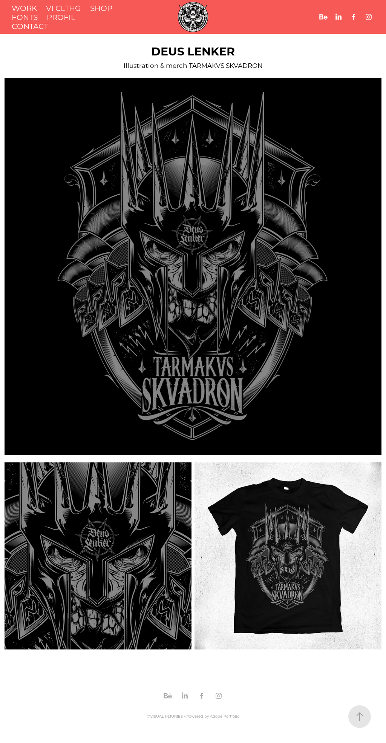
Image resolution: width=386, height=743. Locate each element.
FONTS (25, 17)
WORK (24, 8)
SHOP (101, 8)
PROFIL (61, 17)
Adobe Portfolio (224, 716)
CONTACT (30, 26)
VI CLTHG (63, 8)
